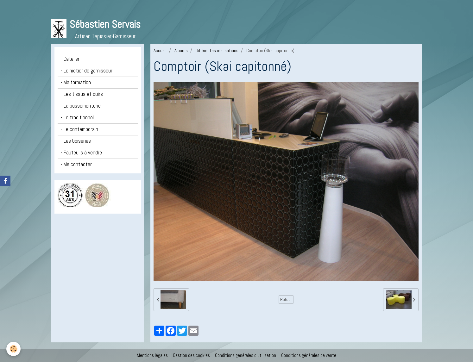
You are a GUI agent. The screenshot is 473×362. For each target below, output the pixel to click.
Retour (286, 299)
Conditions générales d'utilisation (245, 355)
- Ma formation (76, 82)
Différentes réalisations (217, 50)
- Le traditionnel (77, 117)
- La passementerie (81, 106)
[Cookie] (13, 349)
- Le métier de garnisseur (86, 70)
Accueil (160, 50)
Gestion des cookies (191, 355)
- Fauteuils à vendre (81, 152)
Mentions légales (152, 355)
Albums (181, 50)
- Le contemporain (79, 129)
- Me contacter (76, 164)
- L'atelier (70, 59)
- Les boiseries (76, 141)
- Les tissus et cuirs (82, 94)
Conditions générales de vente (308, 355)
